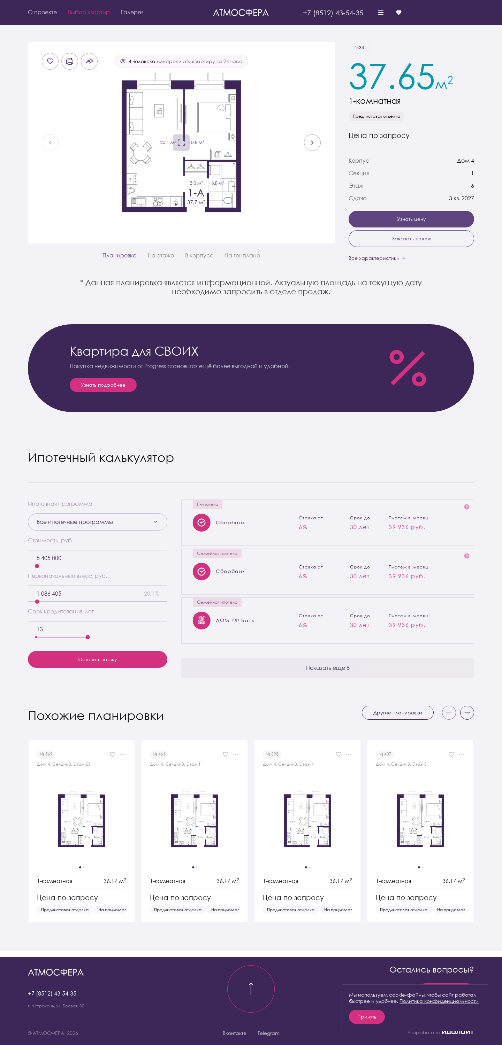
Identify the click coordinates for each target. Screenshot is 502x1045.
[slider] (37, 566)
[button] (467, 719)
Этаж (356, 185)
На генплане (242, 255)
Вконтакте (234, 1033)
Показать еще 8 (328, 673)
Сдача (358, 198)
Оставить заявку (97, 659)
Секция (359, 173)
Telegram (269, 1033)
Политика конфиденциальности (439, 1001)
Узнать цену (411, 219)
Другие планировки (397, 718)
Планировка (119, 255)
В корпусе (199, 255)
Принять (366, 1017)
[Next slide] (312, 142)
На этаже (161, 255)
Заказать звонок (411, 238)
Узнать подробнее (103, 385)
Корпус (359, 160)
